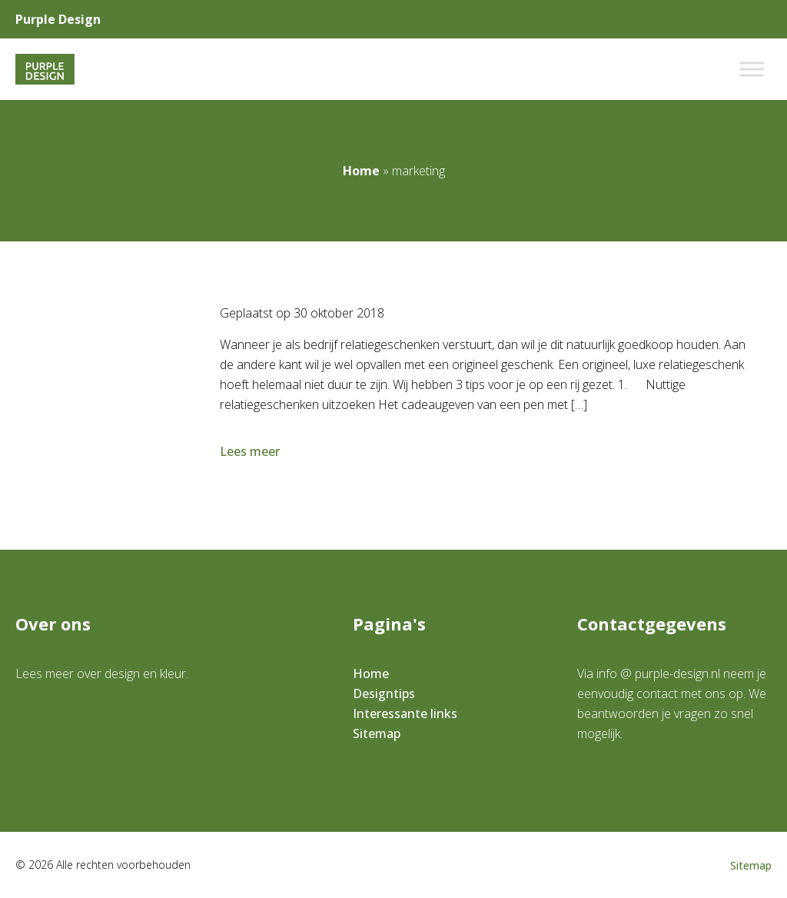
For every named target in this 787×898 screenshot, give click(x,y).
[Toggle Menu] (751, 69)
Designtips (384, 693)
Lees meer (251, 451)
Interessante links (405, 713)
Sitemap (376, 733)
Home (361, 170)
